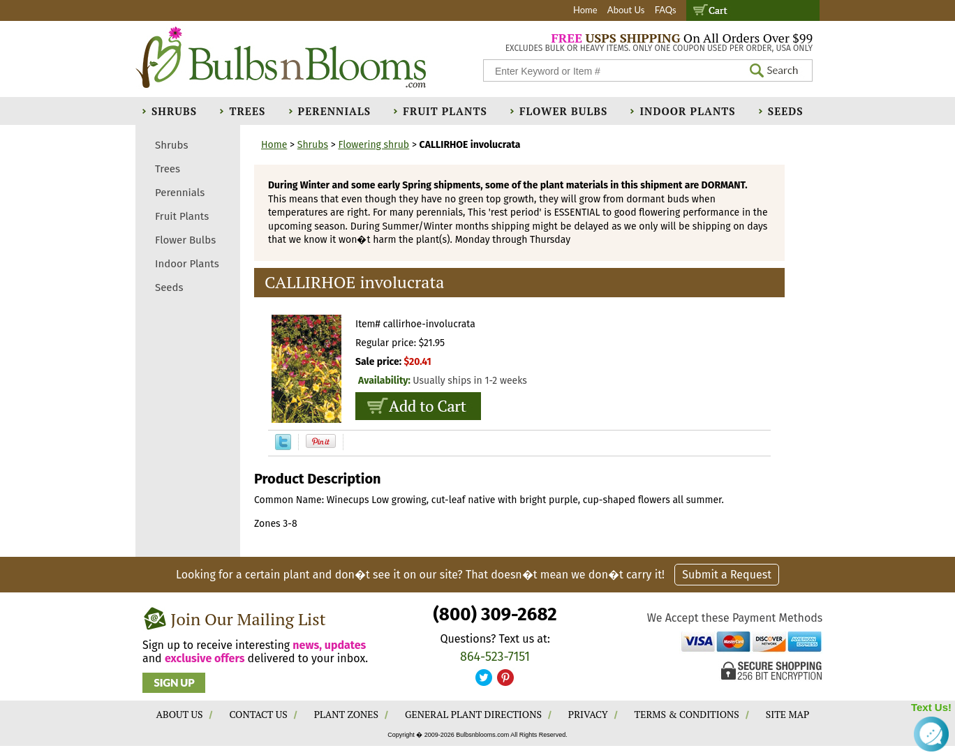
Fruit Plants (445, 111)
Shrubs (174, 111)
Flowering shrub (373, 145)
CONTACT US (258, 714)
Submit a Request (726, 574)
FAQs (665, 9)
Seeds (786, 111)
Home (585, 9)
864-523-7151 (495, 656)
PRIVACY (588, 714)
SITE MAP (788, 714)
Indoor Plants (687, 111)
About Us (626, 9)
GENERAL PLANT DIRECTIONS (473, 714)
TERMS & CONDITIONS (687, 714)
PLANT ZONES (346, 714)
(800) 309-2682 (494, 614)
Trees (247, 111)
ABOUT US (179, 714)
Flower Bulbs (563, 111)
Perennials (334, 111)
